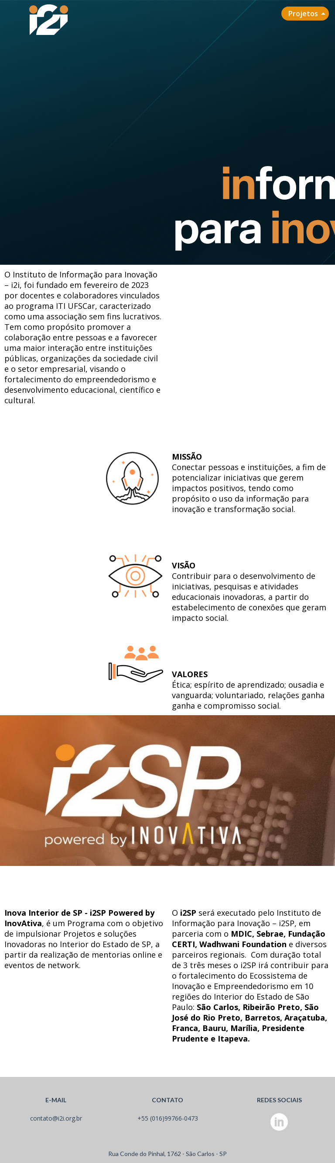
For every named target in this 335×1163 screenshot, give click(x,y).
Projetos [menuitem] (303, 13)
